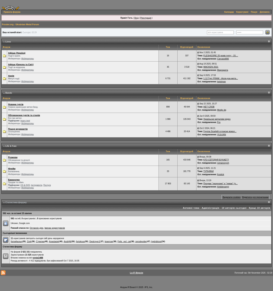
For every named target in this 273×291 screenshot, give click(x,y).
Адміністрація (210, 208)
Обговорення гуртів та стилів (24, 115)
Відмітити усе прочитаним (255, 197)
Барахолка (14, 180)
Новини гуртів (15, 104)
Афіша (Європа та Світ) (21, 64)
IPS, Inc (148, 287)
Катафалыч (16, 241)
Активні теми (191, 208)
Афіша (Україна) (16, 53)
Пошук (254, 12)
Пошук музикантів (18, 129)
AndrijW (67, 241)
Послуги (47, 185)
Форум (123, 287)
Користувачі (242, 12)
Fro (219, 122)
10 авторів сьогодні (234, 208)
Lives (8, 41)
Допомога (264, 12)
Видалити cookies (231, 197)
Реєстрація (145, 18)
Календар (229, 12)
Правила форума (12, 12)
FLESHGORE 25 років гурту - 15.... (220, 55)
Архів (11, 76)
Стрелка (40, 241)
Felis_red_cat (124, 241)
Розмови (12, 157)
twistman (221, 81)
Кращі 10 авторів (259, 208)
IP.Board (131, 287)
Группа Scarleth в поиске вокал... (219, 131)
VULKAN (221, 134)
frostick (220, 174)
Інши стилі (25, 121)
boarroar (109, 241)
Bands (8, 93)
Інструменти (36, 185)
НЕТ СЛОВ (208, 107)
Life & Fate (10, 146)
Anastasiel (54, 241)
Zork (29, 241)
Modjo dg (221, 110)
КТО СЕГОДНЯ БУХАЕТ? (216, 159)
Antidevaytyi (223, 186)
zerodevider (141, 241)
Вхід (136, 18)
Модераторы (27, 59)
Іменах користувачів (54, 228)
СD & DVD (25, 185)
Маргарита (222, 70)
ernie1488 (38, 257)
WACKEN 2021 (210, 67)
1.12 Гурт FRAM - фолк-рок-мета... (220, 78)
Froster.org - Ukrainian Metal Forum (20, 24)
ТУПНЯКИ (208, 171)
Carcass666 (223, 59)
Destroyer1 (94, 241)
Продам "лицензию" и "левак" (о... (220, 183)
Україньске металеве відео (217, 119)
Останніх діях (36, 228)
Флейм (11, 168)
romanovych (223, 163)
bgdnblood (156, 241)
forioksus (80, 241)
